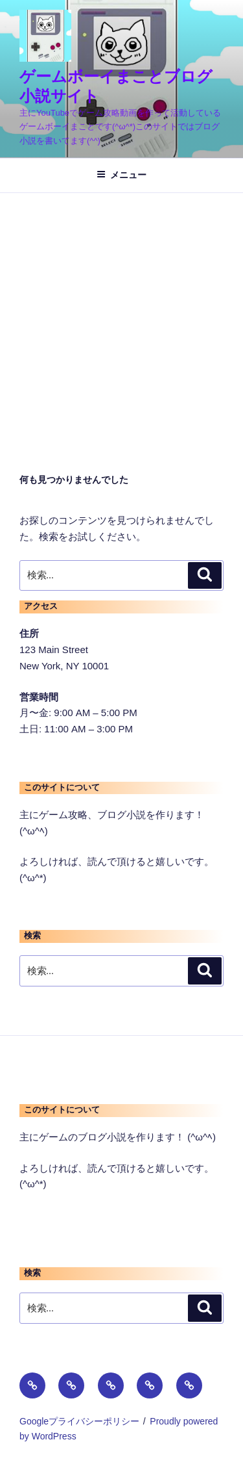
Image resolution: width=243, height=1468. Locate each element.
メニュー (121, 175)
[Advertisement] (121, 321)
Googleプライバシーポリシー (79, 1421)
